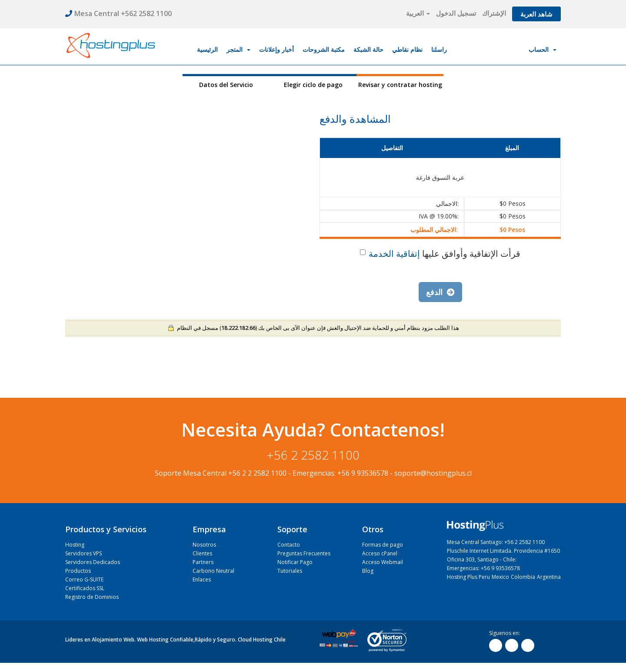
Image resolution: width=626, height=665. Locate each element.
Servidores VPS (83, 553)
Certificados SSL (84, 588)
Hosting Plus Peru (468, 577)
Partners (203, 562)
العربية (418, 13)
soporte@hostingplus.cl (433, 473)
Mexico (500, 577)
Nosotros (204, 544)
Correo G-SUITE (84, 579)
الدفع (440, 292)
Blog (367, 570)
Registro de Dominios (92, 597)
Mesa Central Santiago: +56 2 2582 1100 (496, 542)
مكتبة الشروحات (324, 49)
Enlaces (202, 579)
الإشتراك (494, 13)
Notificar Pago (295, 562)
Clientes (202, 553)
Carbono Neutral (213, 570)
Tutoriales (289, 570)
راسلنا (439, 49)
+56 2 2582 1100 (313, 455)
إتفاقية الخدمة (394, 253)
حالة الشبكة (368, 49)
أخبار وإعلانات (276, 49)
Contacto (288, 544)
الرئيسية (207, 49)
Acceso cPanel (379, 553)
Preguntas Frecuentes (303, 553)
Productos (78, 570)
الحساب (542, 49)
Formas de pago (382, 544)
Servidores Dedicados (92, 562)
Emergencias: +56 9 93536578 (483, 568)
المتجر (238, 49)
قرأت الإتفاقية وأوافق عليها (440, 253)
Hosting (74, 544)
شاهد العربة (536, 14)
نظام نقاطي (407, 49)
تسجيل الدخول (456, 13)
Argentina (549, 577)
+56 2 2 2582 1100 (257, 473)
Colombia (523, 577)
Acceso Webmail (382, 562)
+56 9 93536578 (362, 473)
